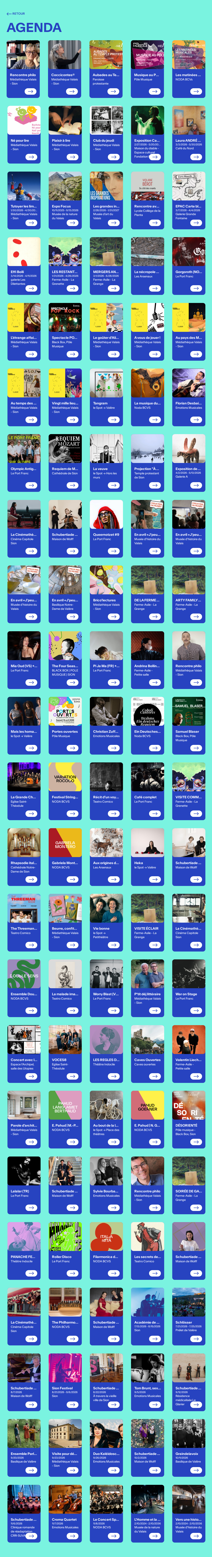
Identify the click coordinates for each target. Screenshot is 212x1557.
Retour (16, 13)
